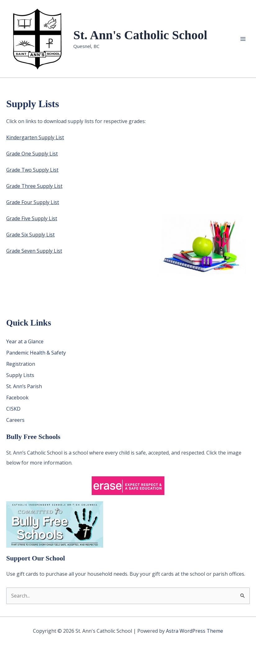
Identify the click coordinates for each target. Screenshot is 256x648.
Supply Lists (20, 375)
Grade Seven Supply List (34, 250)
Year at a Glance (24, 341)
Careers (15, 420)
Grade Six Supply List (30, 234)
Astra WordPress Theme (194, 630)
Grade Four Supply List (32, 202)
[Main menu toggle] (243, 39)
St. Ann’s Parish (24, 386)
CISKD (13, 408)
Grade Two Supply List (32, 169)
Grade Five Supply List (31, 218)
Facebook (17, 397)
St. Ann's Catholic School (140, 35)
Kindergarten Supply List (35, 137)
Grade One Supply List (32, 153)
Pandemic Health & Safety (36, 352)
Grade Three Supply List (34, 186)
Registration (20, 363)
